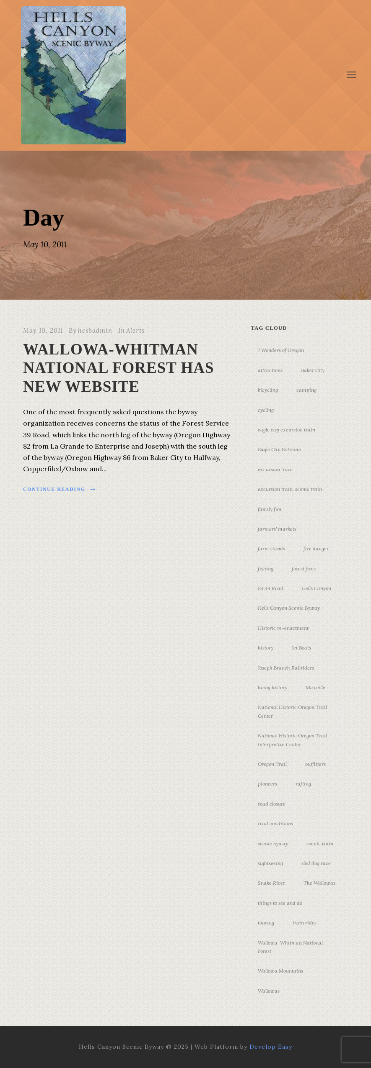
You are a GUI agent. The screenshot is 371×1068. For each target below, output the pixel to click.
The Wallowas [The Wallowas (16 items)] (319, 883)
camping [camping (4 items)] (306, 390)
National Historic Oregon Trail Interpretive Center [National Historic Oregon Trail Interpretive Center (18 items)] (292, 739)
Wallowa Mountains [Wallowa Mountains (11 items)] (280, 971)
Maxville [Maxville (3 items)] (315, 687)
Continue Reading (59, 489)
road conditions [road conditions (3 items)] (275, 823)
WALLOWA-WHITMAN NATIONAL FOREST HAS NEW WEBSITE (118, 368)
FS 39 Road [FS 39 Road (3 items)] (270, 588)
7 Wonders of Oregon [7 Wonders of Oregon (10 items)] (281, 350)
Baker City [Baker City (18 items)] (312, 370)
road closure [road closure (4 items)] (271, 804)
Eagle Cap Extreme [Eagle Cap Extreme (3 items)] (279, 449)
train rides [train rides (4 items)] (305, 922)
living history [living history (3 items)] (272, 687)
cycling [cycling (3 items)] (266, 410)
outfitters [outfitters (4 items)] (315, 764)
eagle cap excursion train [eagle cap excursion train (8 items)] (286, 429)
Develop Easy (270, 1046)
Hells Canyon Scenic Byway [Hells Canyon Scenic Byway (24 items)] (289, 608)
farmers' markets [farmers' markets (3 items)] (277, 529)
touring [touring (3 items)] (266, 922)
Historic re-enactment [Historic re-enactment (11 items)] (283, 628)
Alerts (135, 330)
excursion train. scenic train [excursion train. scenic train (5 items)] (290, 489)
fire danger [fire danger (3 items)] (316, 548)
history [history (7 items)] (265, 647)
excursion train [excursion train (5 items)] (275, 469)
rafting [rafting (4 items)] (303, 783)
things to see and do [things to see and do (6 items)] (280, 903)
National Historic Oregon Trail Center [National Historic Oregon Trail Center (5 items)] (292, 711)
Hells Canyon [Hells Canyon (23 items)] (316, 588)
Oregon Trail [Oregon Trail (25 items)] (272, 764)
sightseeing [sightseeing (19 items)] (270, 863)
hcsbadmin (95, 330)
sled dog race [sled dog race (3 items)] (316, 863)
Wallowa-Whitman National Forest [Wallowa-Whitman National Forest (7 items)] (290, 947)
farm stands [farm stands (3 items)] (271, 548)
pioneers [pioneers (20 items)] (267, 783)
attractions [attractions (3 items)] (270, 370)
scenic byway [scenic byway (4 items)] (273, 843)
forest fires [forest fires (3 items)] (304, 568)
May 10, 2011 (43, 330)
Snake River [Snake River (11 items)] (271, 883)
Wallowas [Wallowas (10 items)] (269, 991)
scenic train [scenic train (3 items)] (319, 843)
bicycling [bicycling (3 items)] (268, 390)
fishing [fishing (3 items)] (265, 568)
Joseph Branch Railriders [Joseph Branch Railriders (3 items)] (286, 668)
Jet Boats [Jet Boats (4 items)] (301, 647)
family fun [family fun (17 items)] (269, 509)
